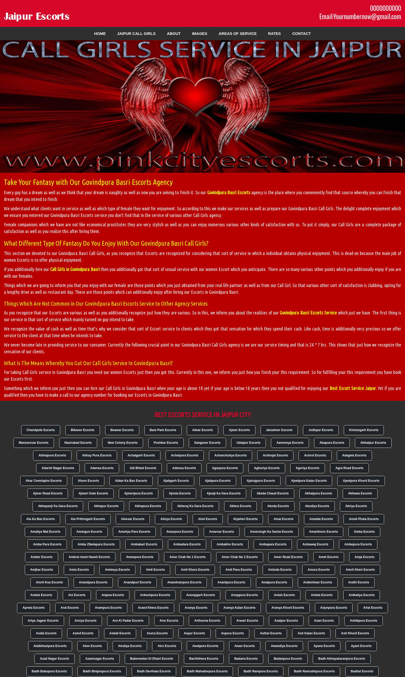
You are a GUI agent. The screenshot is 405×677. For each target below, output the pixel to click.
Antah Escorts (284, 595)
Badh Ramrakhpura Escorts (314, 671)
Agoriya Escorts (308, 468)
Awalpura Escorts (205, 646)
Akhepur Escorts (106, 506)
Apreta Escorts (33, 608)
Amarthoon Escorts (323, 531)
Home (100, 33)
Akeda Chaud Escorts (273, 493)
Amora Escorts (319, 569)
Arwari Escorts (247, 620)
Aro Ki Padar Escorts (128, 620)
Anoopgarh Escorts (200, 595)
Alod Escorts (207, 519)
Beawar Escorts (122, 430)
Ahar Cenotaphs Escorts (44, 481)
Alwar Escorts (202, 430)
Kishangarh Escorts (363, 430)
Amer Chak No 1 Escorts (187, 557)
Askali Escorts (120, 633)
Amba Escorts (364, 531)
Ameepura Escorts (139, 557)
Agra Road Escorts (349, 468)
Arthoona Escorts (207, 620)
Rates (274, 33)
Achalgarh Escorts (141, 455)
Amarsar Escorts (221, 531)
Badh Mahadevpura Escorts (207, 671)
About (174, 33)
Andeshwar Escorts (317, 582)
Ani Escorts (76, 595)
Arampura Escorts (108, 608)
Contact (301, 33)
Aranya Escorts (196, 608)
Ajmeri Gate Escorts (93, 493)
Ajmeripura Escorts (138, 493)
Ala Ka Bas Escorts (40, 519)
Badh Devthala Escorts (154, 671)
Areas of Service (237, 33)
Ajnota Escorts (180, 493)
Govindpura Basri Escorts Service (308, 312)
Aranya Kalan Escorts (239, 608)
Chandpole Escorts (41, 430)
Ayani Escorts (361, 646)
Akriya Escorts (356, 506)
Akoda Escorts (278, 506)
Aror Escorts (169, 620)
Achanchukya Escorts (230, 455)
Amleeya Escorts (117, 569)
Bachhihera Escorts (204, 658)
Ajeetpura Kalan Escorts (309, 481)
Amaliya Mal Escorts (45, 531)
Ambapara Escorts (272, 544)
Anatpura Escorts (274, 582)
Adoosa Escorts (184, 468)
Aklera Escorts (240, 506)
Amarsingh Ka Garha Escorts (271, 531)
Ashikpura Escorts (363, 620)
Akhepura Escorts (148, 506)
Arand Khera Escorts (153, 608)
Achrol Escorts (315, 455)
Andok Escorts (41, 595)
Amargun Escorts (89, 531)
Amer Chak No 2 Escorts (240, 557)
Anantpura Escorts (231, 582)
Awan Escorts (245, 646)
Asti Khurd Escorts (355, 633)
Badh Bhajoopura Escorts (102, 671)
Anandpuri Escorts (137, 582)
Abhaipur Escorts (373, 443)
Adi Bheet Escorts (143, 468)
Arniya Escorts (86, 620)
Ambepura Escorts (358, 544)
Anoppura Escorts (244, 595)
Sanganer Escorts (207, 443)
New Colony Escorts (123, 443)
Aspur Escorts (194, 633)
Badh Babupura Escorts (49, 671)
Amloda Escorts (280, 569)
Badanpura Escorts (288, 658)
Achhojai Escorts (275, 455)
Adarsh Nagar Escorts (58, 468)
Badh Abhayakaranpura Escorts (341, 658)
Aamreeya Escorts (289, 443)
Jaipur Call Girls (136, 33)
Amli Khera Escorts (195, 569)
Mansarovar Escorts (34, 443)
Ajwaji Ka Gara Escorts (223, 493)
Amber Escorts (41, 557)
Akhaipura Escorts (318, 493)
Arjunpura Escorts (333, 608)
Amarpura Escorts (179, 531)
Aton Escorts (92, 646)
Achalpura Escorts (184, 455)
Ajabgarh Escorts (176, 481)
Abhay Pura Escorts (97, 455)
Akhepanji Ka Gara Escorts (58, 506)
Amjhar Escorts (41, 569)
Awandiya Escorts (284, 646)
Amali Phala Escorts (364, 519)
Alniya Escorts (171, 519)
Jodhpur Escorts (320, 430)
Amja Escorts (365, 557)
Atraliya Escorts (130, 646)
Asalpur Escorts (286, 620)
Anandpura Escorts (93, 582)
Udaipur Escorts (249, 443)
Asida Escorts (46, 633)
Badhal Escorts (362, 671)
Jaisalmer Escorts (279, 430)
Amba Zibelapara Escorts (96, 544)
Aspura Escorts (232, 633)
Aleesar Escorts (133, 519)
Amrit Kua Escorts (49, 582)
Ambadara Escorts (187, 544)
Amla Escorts (79, 569)
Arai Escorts (70, 608)
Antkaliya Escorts (362, 595)
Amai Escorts (283, 519)
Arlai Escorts (372, 608)
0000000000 (385, 8)
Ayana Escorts (324, 646)
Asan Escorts (324, 620)
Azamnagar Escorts (99, 658)
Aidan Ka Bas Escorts (131, 481)
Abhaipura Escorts (52, 455)
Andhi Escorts (358, 582)
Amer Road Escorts (288, 557)
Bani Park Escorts (163, 430)
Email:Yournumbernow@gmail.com (360, 16)
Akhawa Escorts (360, 493)
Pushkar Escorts (166, 443)
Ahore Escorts (88, 481)
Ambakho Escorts (230, 544)
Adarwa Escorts (102, 468)
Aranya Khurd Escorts (287, 608)
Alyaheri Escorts (245, 519)
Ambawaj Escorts (315, 544)
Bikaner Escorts (82, 430)
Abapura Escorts (332, 443)
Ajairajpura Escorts (261, 481)
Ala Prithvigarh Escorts (88, 519)
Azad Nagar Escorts (54, 658)
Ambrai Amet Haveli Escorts (89, 557)
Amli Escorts (155, 569)
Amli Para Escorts (238, 569)
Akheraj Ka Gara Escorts (195, 506)
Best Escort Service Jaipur (353, 388)
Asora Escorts (157, 633)
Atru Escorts (167, 646)
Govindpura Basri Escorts (228, 192)
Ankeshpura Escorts (155, 595)
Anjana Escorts (113, 595)
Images (199, 33)
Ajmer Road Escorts (48, 493)
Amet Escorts (329, 557)
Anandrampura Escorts (184, 582)
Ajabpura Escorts (217, 481)
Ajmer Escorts (239, 430)
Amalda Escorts (321, 519)
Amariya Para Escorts (134, 531)
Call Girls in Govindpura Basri (75, 269)
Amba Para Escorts (47, 544)
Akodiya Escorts (317, 506)
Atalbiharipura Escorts (50, 646)
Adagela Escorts (354, 455)
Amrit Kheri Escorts (360, 569)
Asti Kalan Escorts (311, 633)
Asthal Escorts (271, 633)
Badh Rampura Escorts (261, 671)
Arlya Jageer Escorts (43, 620)
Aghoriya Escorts (266, 468)
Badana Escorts (246, 658)
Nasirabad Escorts (78, 443)
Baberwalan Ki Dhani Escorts (151, 658)
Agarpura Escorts (225, 468)
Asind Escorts (83, 633)
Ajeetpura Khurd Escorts (361, 481)
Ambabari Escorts (144, 544)
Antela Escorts (322, 595)
